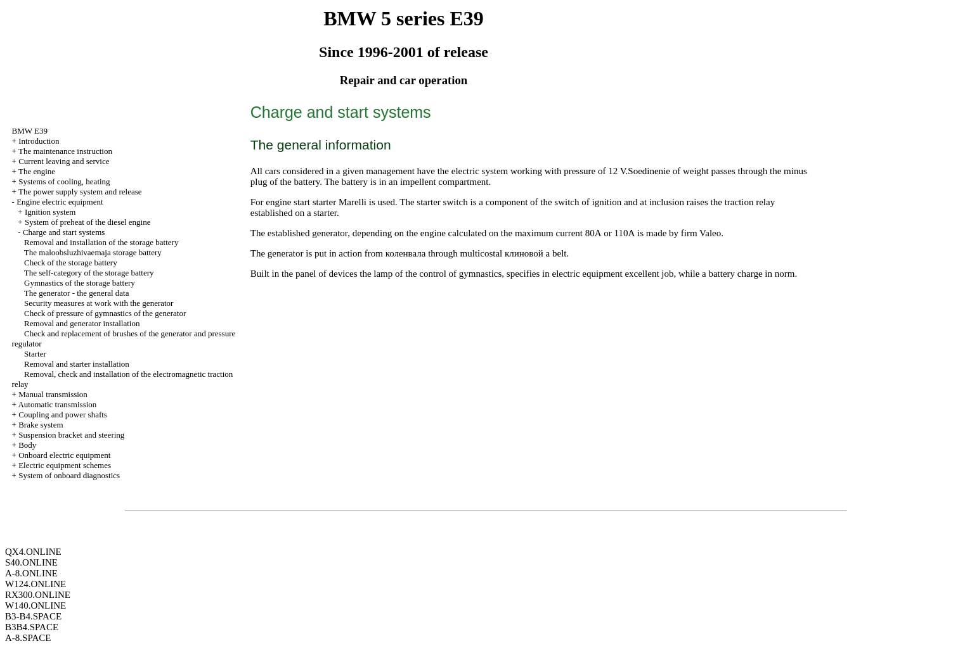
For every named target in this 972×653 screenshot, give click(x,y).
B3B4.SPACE (31, 627)
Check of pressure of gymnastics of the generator (105, 313)
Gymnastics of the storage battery (79, 283)
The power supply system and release (80, 191)
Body (27, 445)
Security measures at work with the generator (98, 303)
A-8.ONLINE (31, 573)
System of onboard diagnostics (69, 475)
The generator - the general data (76, 293)
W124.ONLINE (35, 584)
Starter (35, 353)
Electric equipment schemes (64, 465)
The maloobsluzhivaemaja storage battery (93, 252)
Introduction (38, 141)
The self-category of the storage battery (89, 272)
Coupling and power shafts (62, 414)
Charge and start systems (64, 232)
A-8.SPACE (28, 638)
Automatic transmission (57, 404)
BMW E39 (30, 131)
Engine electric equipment (59, 201)
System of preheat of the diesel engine (88, 222)
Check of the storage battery (70, 262)
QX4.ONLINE (33, 552)
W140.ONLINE (35, 605)
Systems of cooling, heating (64, 181)
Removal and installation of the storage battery (101, 242)
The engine (36, 171)
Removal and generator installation (81, 323)
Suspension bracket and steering (71, 435)
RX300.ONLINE (37, 595)
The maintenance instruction (65, 151)
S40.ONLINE (31, 562)
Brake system (40, 424)
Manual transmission (52, 394)
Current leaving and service (63, 161)
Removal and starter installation (76, 364)
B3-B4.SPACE (33, 616)
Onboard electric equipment (64, 455)
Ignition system (50, 212)
